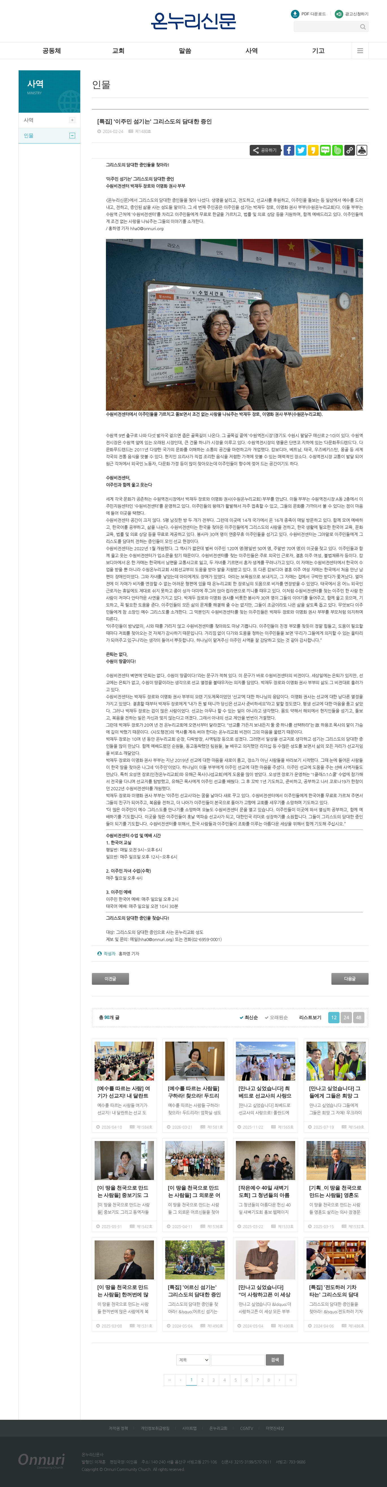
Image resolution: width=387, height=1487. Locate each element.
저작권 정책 (118, 1428)
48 (359, 1017)
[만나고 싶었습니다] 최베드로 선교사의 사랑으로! (265, 1092)
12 (334, 1017)
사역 (251, 50)
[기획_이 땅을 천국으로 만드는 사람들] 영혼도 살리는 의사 (335, 1191)
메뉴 (360, 50)
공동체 (51, 50)
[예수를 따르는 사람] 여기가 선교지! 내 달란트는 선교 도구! (123, 1092)
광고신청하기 (352, 14)
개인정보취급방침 (155, 1428)
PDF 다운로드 (308, 14)
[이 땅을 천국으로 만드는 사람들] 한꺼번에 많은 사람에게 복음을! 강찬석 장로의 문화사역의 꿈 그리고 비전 (124, 1291)
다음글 (350, 978)
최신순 (249, 1017)
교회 (118, 50)
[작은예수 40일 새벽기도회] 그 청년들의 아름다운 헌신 (264, 1191)
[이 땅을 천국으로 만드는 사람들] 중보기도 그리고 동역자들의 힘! (122, 1191)
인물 (49, 135)
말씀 (185, 50)
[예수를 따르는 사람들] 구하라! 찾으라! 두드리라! (193, 1092)
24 (346, 1017)
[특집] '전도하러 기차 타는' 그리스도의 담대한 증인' (333, 1291)
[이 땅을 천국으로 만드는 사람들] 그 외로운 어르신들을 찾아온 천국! (194, 1191)
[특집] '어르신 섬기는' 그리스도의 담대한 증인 (194, 1290)
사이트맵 (189, 1428)
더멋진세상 (275, 1428)
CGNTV (246, 1428)
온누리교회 (218, 1428)
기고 (318, 50)
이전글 (110, 978)
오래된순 (276, 1017)
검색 (275, 1359)
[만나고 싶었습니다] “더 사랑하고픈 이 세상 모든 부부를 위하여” (264, 1291)
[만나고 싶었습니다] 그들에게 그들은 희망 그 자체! (334, 1092)
